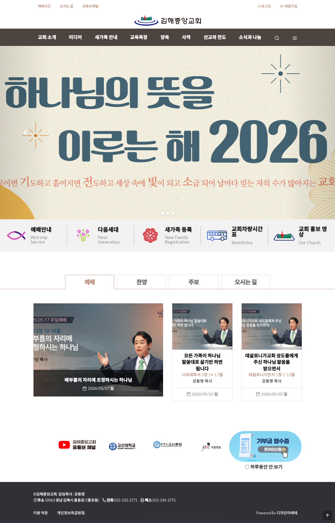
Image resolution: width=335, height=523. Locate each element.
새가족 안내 (106, 37)
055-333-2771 (125, 500)
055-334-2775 (163, 500)
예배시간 (44, 6)
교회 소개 (47, 37)
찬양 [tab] (141, 282)
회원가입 (288, 6)
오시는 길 (66, 6)
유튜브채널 (90, 6)
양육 (164, 37)
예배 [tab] (89, 282)
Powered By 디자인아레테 (276, 513)
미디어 (75, 37)
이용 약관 (40, 513)
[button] (25, 132)
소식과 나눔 (250, 37)
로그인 (264, 6)
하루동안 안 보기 (266, 467)
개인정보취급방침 (71, 513)
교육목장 (138, 37)
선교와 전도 (214, 37)
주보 (193, 282)
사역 (186, 37)
